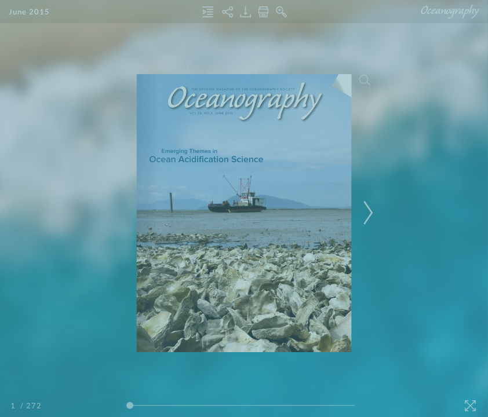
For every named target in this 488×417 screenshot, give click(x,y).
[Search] (365, 80)
